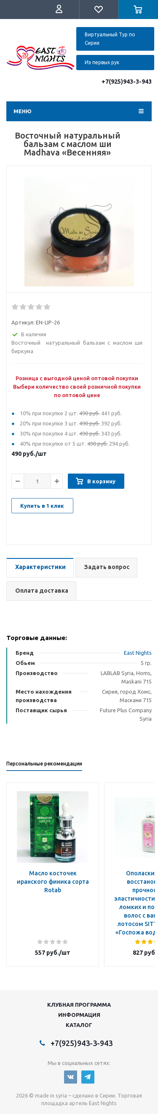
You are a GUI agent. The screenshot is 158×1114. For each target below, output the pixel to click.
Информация (79, 1015)
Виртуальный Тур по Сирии (110, 39)
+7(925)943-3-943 (127, 81)
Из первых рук (102, 62)
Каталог (79, 1025)
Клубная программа (79, 1005)
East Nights (138, 653)
